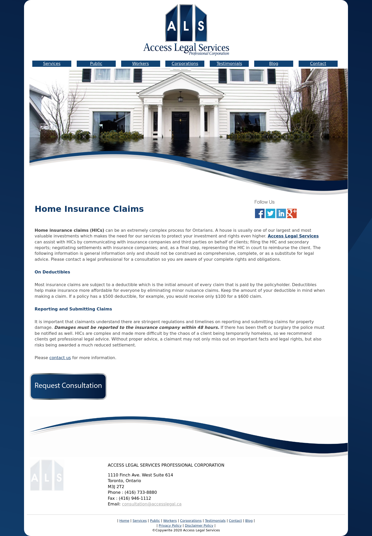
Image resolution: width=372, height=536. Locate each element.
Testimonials (229, 63)
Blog (273, 63)
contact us (60, 357)
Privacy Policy (170, 525)
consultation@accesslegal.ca (152, 504)
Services (51, 63)
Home (124, 521)
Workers (140, 63)
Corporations (185, 63)
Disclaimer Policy (199, 525)
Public (96, 63)
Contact (318, 63)
